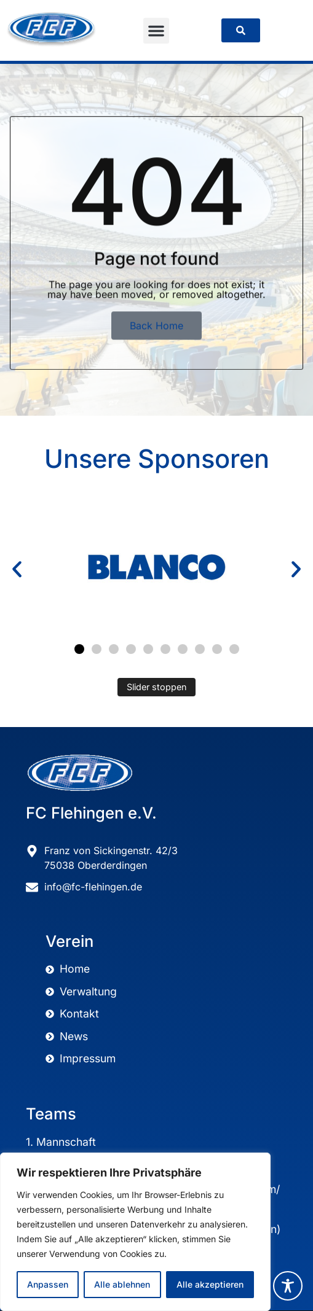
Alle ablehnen (122, 1284)
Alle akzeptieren (210, 1284)
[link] (240, 30)
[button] (156, 31)
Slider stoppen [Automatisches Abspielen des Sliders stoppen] (157, 687)
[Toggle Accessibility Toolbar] (288, 1286)
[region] (135, 1232)
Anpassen (47, 1284)
